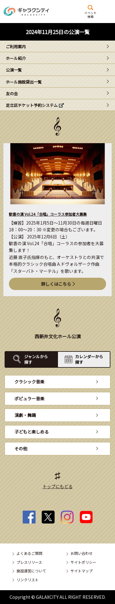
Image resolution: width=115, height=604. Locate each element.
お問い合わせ (82, 553)
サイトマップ (82, 570)
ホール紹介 (16, 58)
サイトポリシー (83, 562)
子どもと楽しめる (31, 432)
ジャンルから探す (36, 359)
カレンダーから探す (89, 359)
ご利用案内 (16, 46)
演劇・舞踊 (25, 415)
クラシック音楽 (29, 381)
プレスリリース (29, 562)
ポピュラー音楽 (29, 398)
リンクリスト (28, 579)
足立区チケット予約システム (32, 105)
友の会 (12, 93)
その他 (20, 448)
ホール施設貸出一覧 (24, 82)
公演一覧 (14, 70)
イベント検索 (90, 14)
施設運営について (31, 570)
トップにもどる (58, 486)
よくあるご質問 (29, 553)
